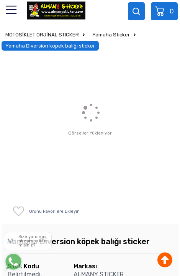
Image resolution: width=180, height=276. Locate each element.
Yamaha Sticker (111, 35)
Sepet (165, 11)
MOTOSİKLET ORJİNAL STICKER (42, 35)
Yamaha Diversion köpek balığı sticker (50, 46)
